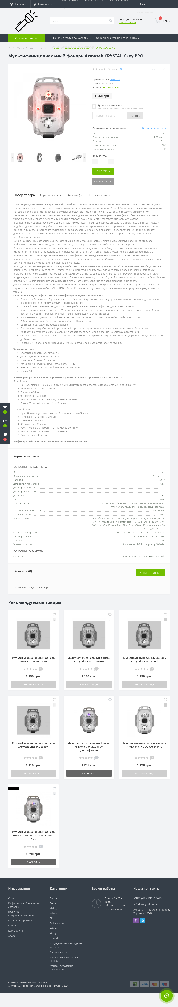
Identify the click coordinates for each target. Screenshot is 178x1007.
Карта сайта (15, 930)
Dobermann (57, 923)
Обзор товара (24, 195)
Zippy (53, 933)
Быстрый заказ (103, 181)
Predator (55, 903)
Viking (53, 908)
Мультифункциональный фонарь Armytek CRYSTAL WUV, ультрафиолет (89, 746)
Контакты (14, 925)
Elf (51, 918)
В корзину (103, 171)
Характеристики (51, 195)
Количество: (99, 156)
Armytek (115, 79)
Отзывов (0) (74, 195)
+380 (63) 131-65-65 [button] (148, 898)
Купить (135, 116)
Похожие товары (99, 195)
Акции (12, 935)
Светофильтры (58, 952)
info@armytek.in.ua (145, 904)
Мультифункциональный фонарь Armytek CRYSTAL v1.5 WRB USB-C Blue (33, 835)
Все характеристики (154, 128)
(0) (120, 69)
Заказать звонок (127, 22)
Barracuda (56, 898)
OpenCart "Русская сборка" (34, 982)
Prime (53, 928)
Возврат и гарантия (20, 920)
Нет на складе (33, 684)
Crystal (54, 938)
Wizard (54, 913)
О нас (62, 7)
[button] (19, 4)
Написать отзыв (150, 573)
